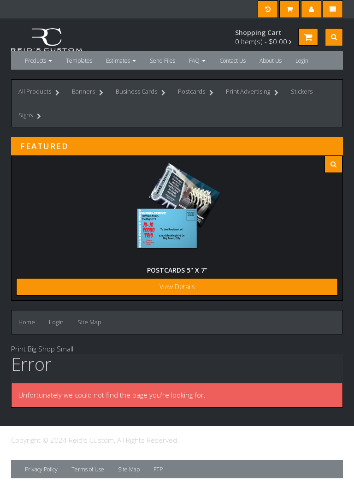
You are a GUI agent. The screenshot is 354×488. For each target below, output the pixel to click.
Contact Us (232, 61)
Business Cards (140, 92)
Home (26, 322)
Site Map (89, 322)
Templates (79, 61)
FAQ (197, 61)
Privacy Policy (41, 469)
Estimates (121, 61)
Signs (29, 116)
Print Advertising (252, 92)
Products (38, 61)
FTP (158, 469)
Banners (87, 92)
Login (301, 61)
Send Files (162, 61)
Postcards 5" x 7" (177, 270)
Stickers (302, 91)
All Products (38, 92)
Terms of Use (87, 469)
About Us (271, 61)
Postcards (195, 92)
